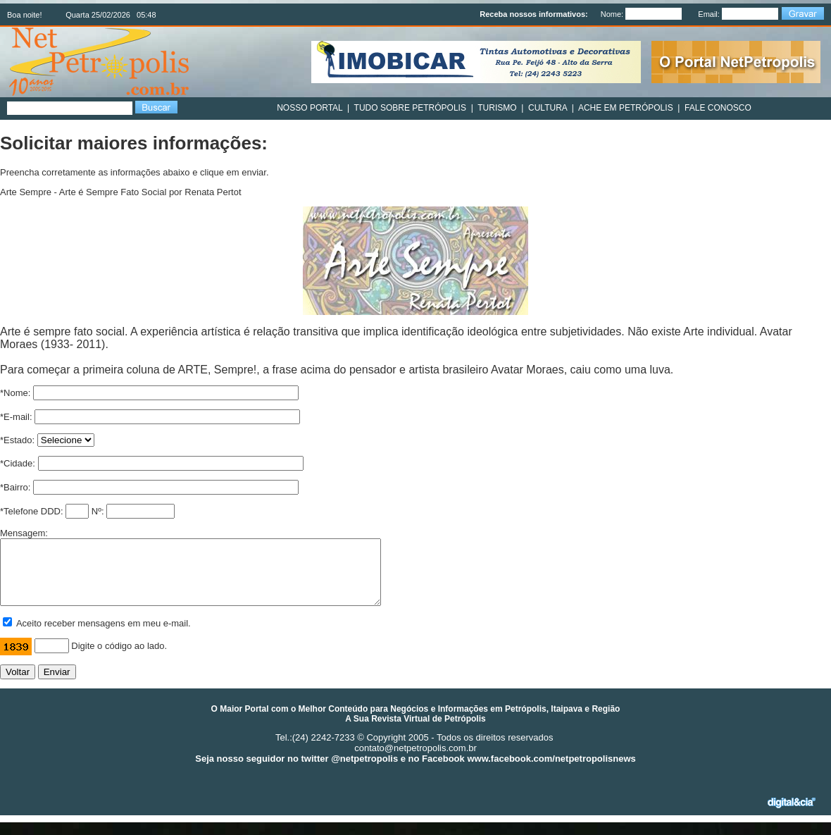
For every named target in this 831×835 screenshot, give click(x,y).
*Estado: (17, 440)
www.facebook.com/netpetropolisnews (551, 771)
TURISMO (496, 108)
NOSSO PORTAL (309, 108)
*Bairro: (15, 487)
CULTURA (547, 108)
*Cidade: (17, 463)
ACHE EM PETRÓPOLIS (625, 108)
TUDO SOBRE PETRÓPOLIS (410, 108)
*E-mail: (16, 417)
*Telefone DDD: (31, 511)
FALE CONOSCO (718, 108)
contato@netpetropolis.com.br (415, 760)
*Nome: (15, 393)
